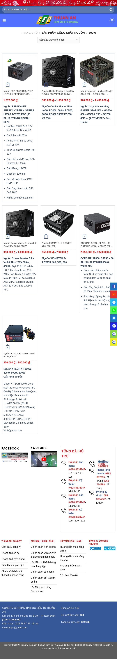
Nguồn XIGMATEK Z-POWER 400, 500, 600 (56, 244)
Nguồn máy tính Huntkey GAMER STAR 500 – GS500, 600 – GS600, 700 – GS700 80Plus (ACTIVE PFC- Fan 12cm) (96, 93)
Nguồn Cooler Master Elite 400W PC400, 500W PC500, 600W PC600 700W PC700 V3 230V (58, 93)
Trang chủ (29, 32)
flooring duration (58, 655)
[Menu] (4, 20)
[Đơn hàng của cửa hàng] (58, 40)
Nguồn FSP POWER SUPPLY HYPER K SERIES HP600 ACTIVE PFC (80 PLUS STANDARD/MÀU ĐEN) (18, 93)
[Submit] (111, 10)
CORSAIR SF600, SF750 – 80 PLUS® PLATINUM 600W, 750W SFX (96, 245)
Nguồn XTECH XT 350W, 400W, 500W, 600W (19, 355)
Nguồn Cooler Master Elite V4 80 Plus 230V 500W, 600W (20, 244)
